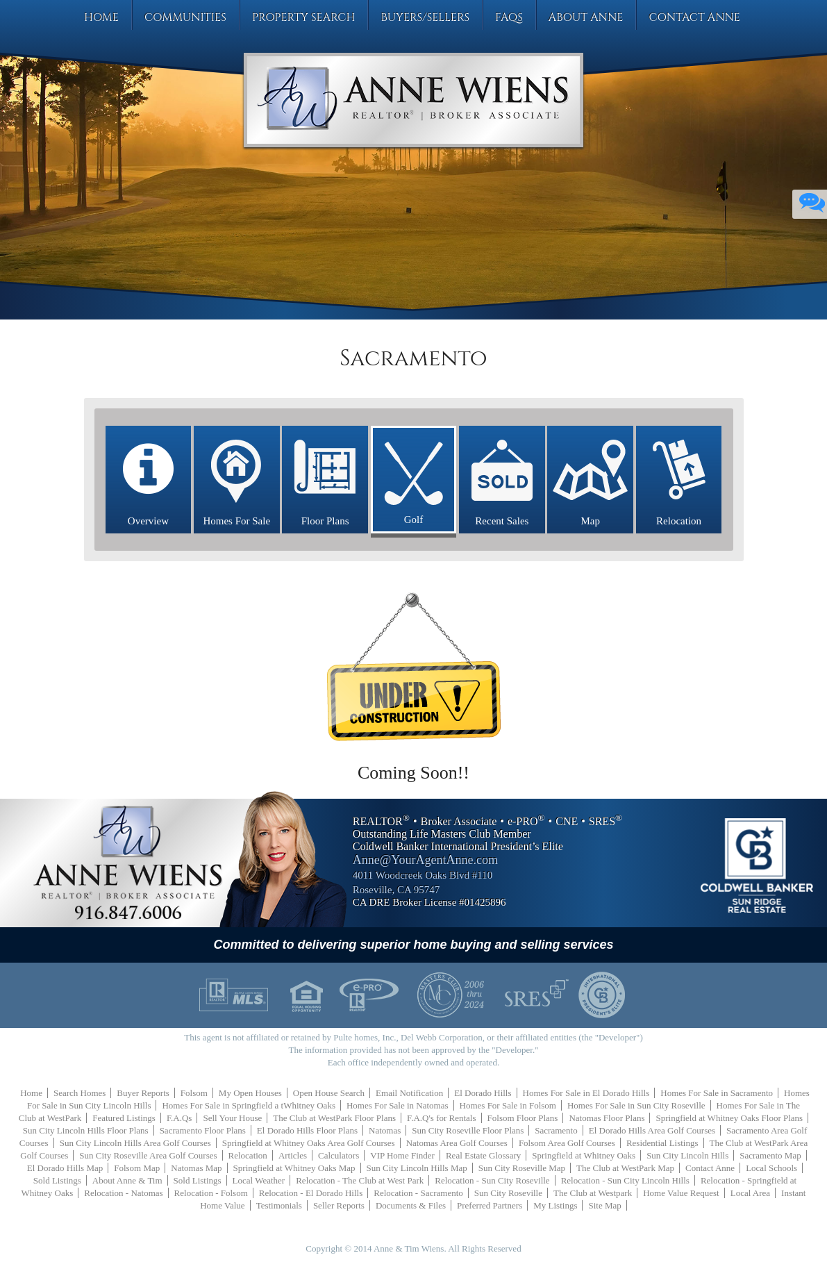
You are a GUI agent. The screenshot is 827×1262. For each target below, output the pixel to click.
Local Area (750, 1193)
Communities (185, 17)
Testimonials (279, 1205)
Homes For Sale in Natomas (397, 1105)
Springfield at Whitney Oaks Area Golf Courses (308, 1143)
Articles (292, 1155)
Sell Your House (232, 1118)
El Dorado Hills (482, 1093)
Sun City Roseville (508, 1193)
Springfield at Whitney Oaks (583, 1155)
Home (101, 17)
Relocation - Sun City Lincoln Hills (625, 1180)
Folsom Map (137, 1168)
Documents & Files (411, 1205)
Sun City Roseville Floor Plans (468, 1130)
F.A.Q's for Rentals (441, 1118)
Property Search (304, 17)
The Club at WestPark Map (625, 1168)
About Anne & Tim (127, 1180)
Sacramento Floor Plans (203, 1130)
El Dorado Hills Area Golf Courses (652, 1130)
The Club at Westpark (592, 1193)
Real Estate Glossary (483, 1155)
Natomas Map (196, 1168)
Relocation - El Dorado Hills (310, 1193)
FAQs (509, 17)
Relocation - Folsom (211, 1193)
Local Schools (771, 1168)
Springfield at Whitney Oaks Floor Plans (729, 1118)
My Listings (555, 1205)
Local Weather (259, 1180)
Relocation (247, 1155)
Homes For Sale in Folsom (508, 1105)
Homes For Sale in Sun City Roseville (636, 1105)
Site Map (604, 1205)
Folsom (194, 1093)
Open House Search (329, 1093)
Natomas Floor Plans (606, 1118)
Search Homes (79, 1093)
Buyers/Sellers (425, 17)
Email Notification (409, 1093)
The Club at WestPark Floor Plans (334, 1118)
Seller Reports (339, 1205)
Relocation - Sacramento (418, 1193)
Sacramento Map (770, 1155)
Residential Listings (662, 1143)
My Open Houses (250, 1093)
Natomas (385, 1130)
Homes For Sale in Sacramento (716, 1093)
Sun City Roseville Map (521, 1168)
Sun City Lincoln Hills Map (417, 1168)
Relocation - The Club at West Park (360, 1180)
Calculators (338, 1155)
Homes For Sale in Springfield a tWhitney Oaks (248, 1105)
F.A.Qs (179, 1118)
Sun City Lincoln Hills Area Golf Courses (135, 1143)
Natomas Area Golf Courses (457, 1143)
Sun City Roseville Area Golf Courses (148, 1155)
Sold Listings (57, 1180)
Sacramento (556, 1130)
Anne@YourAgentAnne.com (425, 860)
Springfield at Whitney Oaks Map (294, 1168)
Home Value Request (681, 1193)
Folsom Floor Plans (522, 1118)
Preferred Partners (489, 1205)
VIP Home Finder (402, 1155)
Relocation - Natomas (123, 1193)
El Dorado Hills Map (65, 1168)
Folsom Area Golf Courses (567, 1143)
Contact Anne (694, 17)
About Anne (586, 17)
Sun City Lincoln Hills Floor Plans (86, 1130)
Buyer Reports (143, 1093)
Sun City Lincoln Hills (687, 1155)
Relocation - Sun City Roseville (492, 1180)
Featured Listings (124, 1118)
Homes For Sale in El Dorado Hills (586, 1093)
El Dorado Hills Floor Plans (307, 1130)
